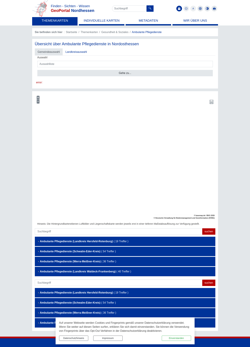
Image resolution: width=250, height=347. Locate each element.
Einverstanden (176, 338)
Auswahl (42, 57)
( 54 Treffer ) (77, 251)
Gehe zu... (125, 73)
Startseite (71, 32)
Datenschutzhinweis (73, 338)
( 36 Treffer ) (77, 261)
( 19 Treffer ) (83, 241)
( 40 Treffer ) (84, 271)
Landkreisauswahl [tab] (76, 51)
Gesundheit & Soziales (114, 32)
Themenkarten (89, 32)
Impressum (108, 338)
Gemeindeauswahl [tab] (49, 51)
